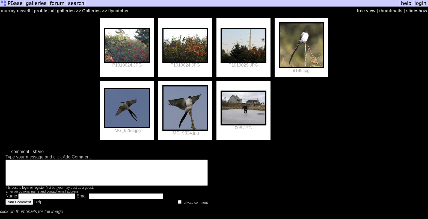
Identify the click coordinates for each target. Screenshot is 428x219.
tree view (366, 10)
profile (40, 10)
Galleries (91, 10)
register (39, 192)
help (38, 206)
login (25, 192)
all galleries (63, 10)
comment (20, 151)
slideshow (416, 10)
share (38, 151)
